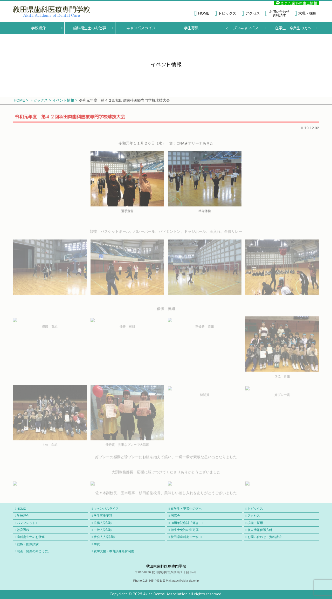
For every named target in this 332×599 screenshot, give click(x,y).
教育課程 (23, 529)
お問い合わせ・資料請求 (264, 536)
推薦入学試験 (103, 522)
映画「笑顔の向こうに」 (34, 551)
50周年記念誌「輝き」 (187, 523)
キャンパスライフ (140, 28)
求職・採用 (255, 522)
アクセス (253, 515)
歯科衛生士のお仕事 (89, 28)
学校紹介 (38, 28)
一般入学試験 (103, 529)
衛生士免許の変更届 (185, 529)
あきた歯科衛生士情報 (296, 3)
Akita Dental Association (165, 594)
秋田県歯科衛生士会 (186, 537)
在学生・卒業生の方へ (293, 28)
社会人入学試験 (104, 536)
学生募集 (191, 28)
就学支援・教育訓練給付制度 (114, 551)
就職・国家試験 (28, 544)
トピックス (255, 508)
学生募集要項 (103, 515)
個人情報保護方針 (259, 529)
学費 (97, 544)
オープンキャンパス (242, 28)
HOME (21, 508)
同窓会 (175, 515)
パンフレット (27, 523)
